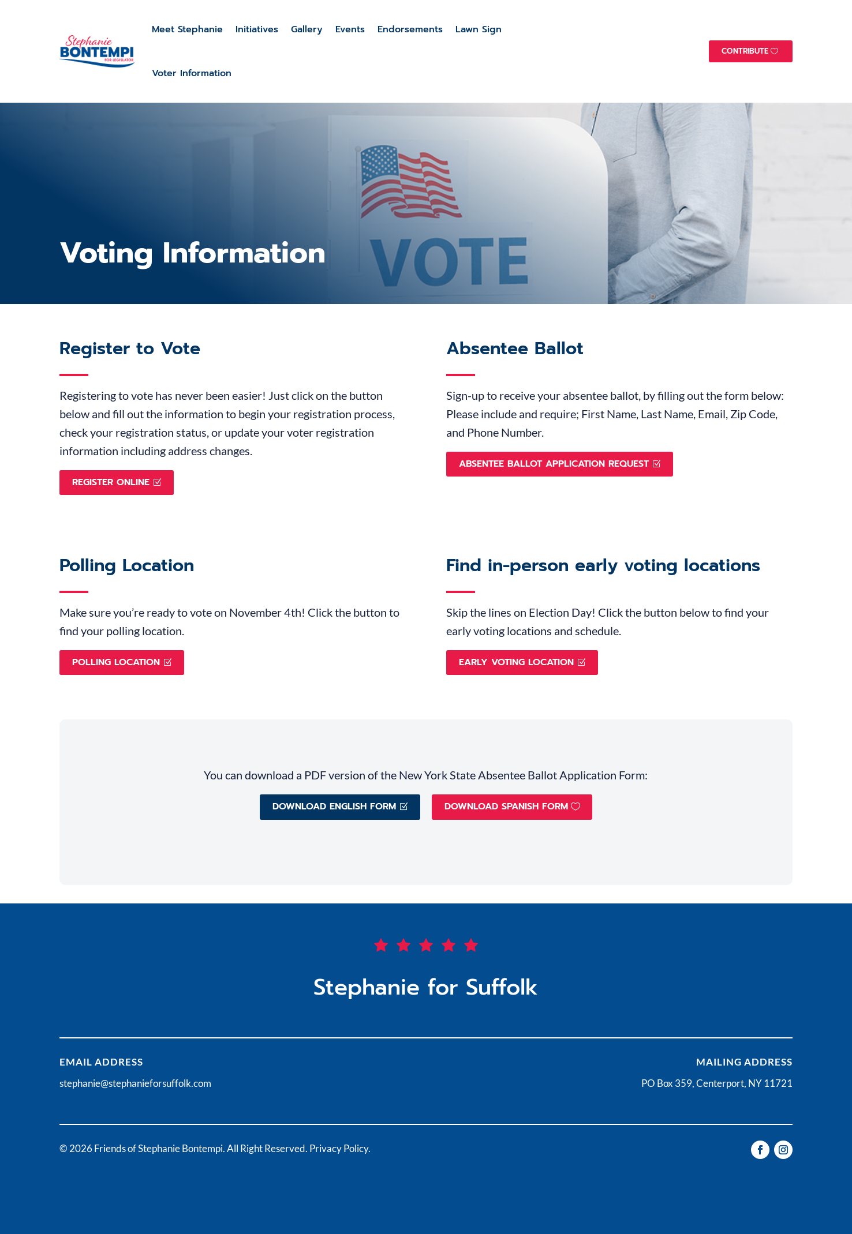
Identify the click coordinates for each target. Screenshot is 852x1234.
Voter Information (191, 73)
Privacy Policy (338, 1148)
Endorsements (410, 29)
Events (350, 29)
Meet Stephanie (187, 29)
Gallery (307, 29)
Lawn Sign (478, 29)
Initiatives (257, 29)
